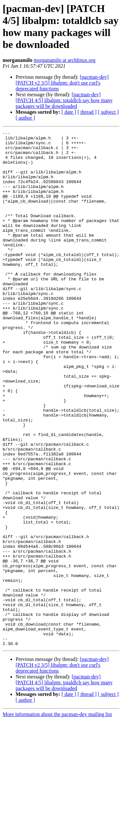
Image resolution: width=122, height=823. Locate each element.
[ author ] (25, 118)
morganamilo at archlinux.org (65, 60)
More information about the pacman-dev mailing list (57, 817)
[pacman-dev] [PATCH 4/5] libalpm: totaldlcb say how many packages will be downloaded (64, 100)
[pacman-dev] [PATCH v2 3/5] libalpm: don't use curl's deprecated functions (62, 82)
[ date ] (68, 112)
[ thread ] (87, 112)
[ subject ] (108, 112)
